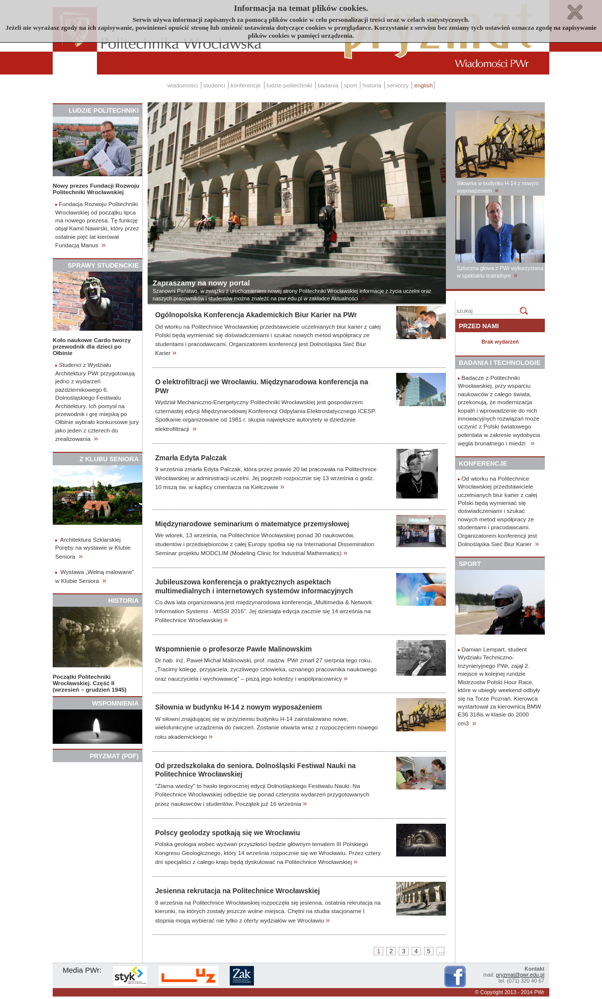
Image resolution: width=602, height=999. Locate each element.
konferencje (246, 85)
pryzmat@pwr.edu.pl (520, 975)
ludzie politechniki (289, 85)
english (423, 85)
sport (350, 85)
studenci (214, 85)
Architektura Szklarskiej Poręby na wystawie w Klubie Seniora (93, 548)
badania (328, 85)
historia (371, 85)
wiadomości (183, 85)
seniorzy (398, 85)
